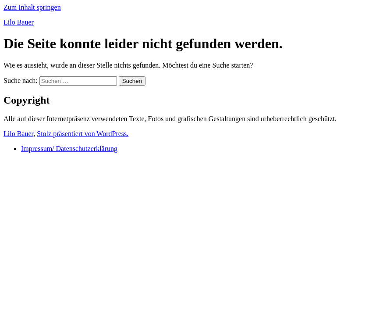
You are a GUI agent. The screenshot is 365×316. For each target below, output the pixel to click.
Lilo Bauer (19, 22)
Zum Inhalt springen (32, 7)
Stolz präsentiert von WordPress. (82, 133)
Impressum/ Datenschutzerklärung (69, 148)
